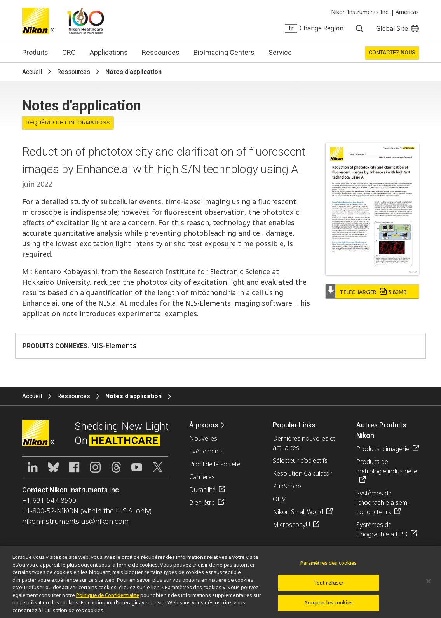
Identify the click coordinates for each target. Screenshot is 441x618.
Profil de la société (215, 464)
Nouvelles (203, 438)
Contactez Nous (392, 52)
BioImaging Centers (223, 52)
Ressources (161, 52)
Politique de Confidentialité (107, 598)
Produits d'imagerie (383, 449)
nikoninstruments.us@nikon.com (75, 521)
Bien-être (202, 502)
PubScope (287, 486)
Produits (35, 52)
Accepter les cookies (328, 605)
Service (280, 52)
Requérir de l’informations (68, 122)
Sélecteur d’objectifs (300, 460)
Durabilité (202, 489)
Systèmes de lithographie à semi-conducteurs (383, 502)
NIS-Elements (113, 345)
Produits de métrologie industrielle (386, 466)
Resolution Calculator (302, 473)
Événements (206, 451)
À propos (203, 425)
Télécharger (373, 292)
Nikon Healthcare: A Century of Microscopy (85, 21)
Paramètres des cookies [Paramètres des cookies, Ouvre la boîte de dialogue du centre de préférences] (328, 566)
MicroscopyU (291, 524)
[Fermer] (428, 584)
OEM (280, 499)
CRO (69, 52)
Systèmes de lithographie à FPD (382, 529)
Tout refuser (329, 585)
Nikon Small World (298, 512)
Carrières (202, 477)
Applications (109, 52)
